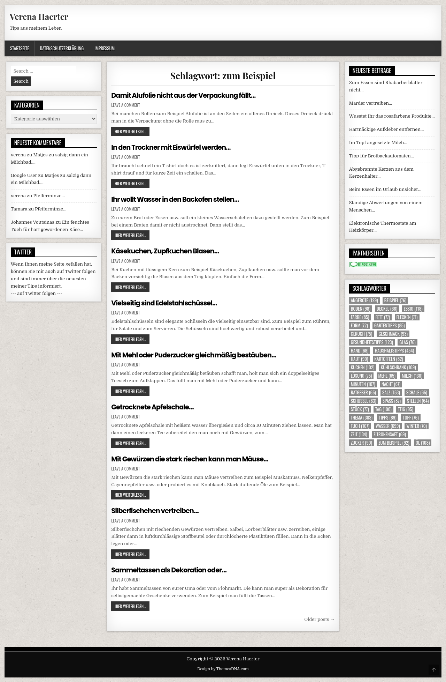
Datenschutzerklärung (62, 48)
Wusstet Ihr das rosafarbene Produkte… (392, 116)
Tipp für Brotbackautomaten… (381, 155)
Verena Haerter (39, 16)
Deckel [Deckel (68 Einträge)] (387, 308)
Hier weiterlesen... (132, 131)
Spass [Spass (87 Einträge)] (392, 401)
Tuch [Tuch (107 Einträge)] (360, 426)
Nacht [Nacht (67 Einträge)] (391, 384)
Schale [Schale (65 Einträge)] (416, 392)
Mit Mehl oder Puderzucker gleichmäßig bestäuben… (197, 354)
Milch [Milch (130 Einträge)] (412, 375)
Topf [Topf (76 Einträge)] (410, 417)
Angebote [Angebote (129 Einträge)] (364, 300)
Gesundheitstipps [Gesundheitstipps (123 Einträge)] (372, 342)
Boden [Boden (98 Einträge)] (360, 308)
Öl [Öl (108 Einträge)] (423, 442)
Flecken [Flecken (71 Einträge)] (407, 317)
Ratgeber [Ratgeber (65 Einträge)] (363, 392)
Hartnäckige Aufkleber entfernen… (386, 129)
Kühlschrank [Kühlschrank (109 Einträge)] (398, 367)
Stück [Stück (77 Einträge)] (360, 409)
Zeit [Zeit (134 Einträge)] (359, 434)
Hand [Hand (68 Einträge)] (360, 350)
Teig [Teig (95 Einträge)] (405, 409)
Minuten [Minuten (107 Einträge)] (363, 384)
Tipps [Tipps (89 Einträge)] (387, 417)
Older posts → (319, 618)
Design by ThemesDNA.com (223, 668)
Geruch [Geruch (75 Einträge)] (361, 334)
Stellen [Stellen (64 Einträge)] (418, 401)
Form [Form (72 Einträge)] (359, 325)
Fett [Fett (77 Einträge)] (383, 317)
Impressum (104, 48)
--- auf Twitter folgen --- (36, 293)
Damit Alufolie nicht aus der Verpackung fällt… (186, 95)
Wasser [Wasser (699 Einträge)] (388, 426)
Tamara (19, 209)
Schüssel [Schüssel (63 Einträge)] (363, 401)
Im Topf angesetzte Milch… (378, 142)
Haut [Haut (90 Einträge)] (359, 359)
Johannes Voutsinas (32, 222)
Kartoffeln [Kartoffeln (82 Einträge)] (389, 359)
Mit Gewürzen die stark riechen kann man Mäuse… (192, 458)
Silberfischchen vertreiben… (156, 510)
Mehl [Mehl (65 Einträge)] (386, 375)
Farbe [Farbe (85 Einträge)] (360, 317)
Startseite (19, 48)
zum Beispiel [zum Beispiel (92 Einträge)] (393, 442)
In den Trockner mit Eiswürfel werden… (173, 147)
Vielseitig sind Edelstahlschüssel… (166, 302)
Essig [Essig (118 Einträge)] (412, 308)
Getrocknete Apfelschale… (154, 407)
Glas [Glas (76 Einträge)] (407, 342)
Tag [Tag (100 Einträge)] (383, 409)
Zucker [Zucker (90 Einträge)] (361, 442)
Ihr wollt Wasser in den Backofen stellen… (177, 199)
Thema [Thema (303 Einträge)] (361, 417)
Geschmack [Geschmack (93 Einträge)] (392, 334)
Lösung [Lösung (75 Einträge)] (361, 375)
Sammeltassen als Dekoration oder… (171, 569)
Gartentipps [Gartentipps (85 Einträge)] (389, 325)
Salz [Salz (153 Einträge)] (391, 392)
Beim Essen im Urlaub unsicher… (385, 189)
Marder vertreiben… (370, 103)
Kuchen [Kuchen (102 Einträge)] (363, 367)
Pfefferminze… (49, 195)
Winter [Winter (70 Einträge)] (416, 426)
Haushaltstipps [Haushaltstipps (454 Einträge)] (394, 350)
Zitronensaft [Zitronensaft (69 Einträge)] (390, 434)
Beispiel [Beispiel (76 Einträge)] (395, 300)
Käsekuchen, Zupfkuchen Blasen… (167, 251)
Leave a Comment (125, 105)
